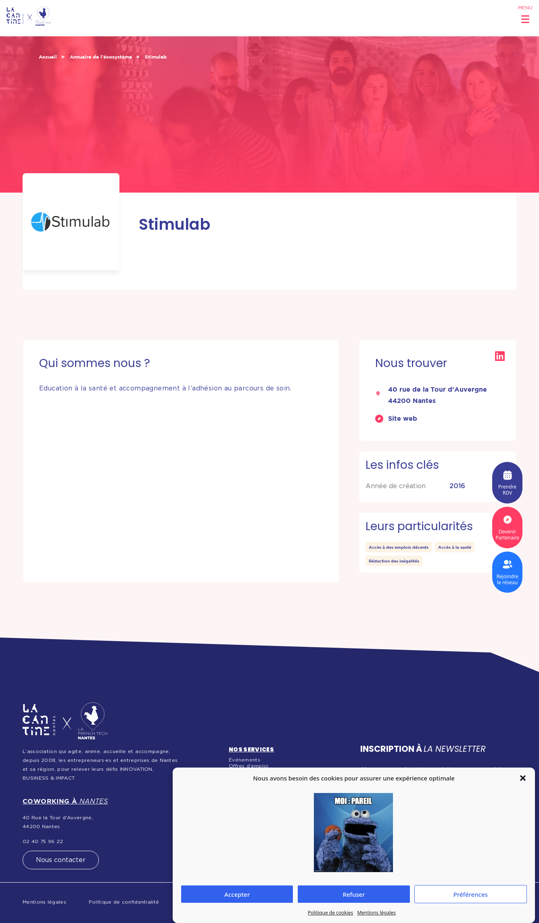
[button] (523, 778)
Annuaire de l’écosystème (101, 57)
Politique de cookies (330, 912)
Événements (244, 759)
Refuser (354, 894)
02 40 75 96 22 (43, 841)
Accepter (237, 894)
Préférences (470, 894)
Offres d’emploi (249, 766)
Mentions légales (376, 912)
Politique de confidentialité (124, 902)
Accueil (48, 57)
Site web (402, 418)
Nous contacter (61, 860)
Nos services (251, 749)
